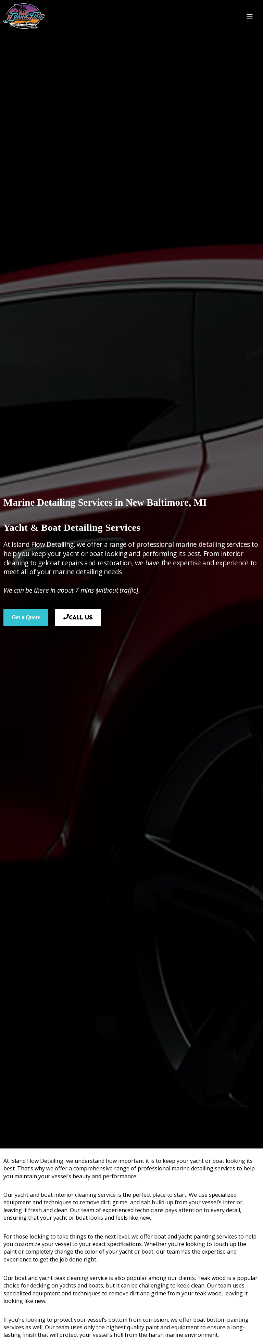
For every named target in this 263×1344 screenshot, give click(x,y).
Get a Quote (26, 617)
